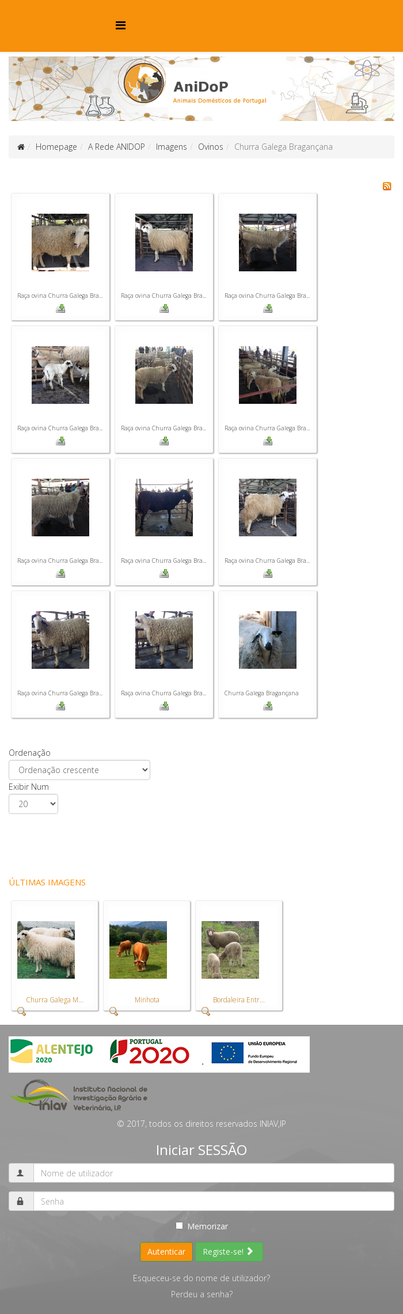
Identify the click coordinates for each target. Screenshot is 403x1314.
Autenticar (166, 1251)
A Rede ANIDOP (116, 146)
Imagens (171, 146)
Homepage (56, 146)
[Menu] (121, 25)
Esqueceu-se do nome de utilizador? (201, 1278)
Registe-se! (228, 1251)
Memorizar (202, 1226)
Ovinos (210, 146)
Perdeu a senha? (202, 1294)
